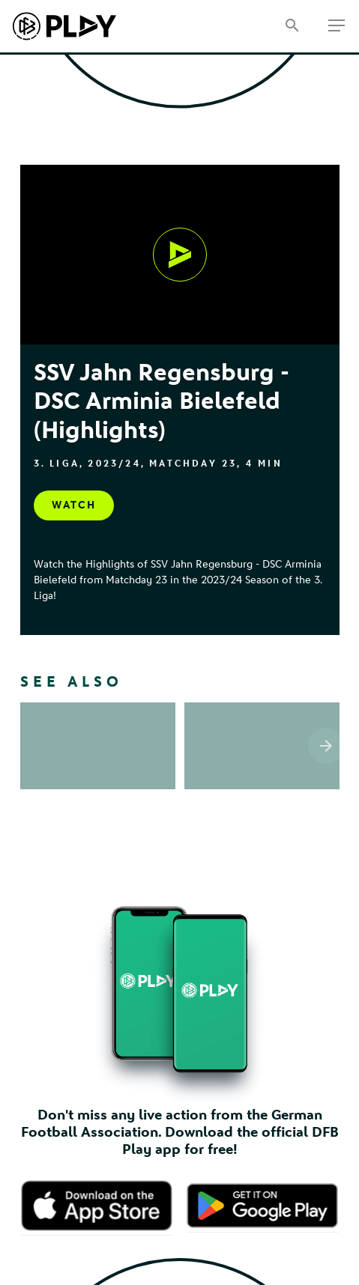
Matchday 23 (193, 463)
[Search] (292, 26)
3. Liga (56, 463)
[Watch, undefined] (180, 255)
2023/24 (114, 463)
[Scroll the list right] (326, 730)
